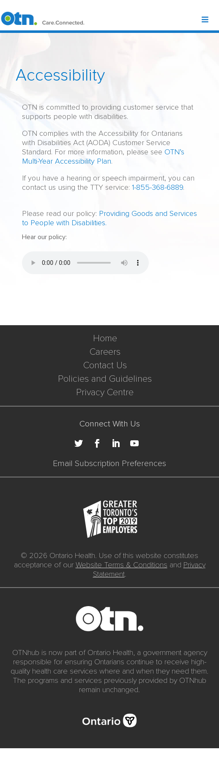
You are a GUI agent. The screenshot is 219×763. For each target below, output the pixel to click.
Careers (105, 352)
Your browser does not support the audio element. (85, 262)
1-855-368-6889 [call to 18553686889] (157, 187)
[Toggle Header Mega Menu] (209, 20)
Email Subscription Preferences (109, 463)
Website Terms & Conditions (121, 564)
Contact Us (105, 365)
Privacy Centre (105, 392)
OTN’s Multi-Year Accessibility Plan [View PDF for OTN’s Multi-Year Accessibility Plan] (103, 156)
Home (105, 338)
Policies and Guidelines (105, 379)
